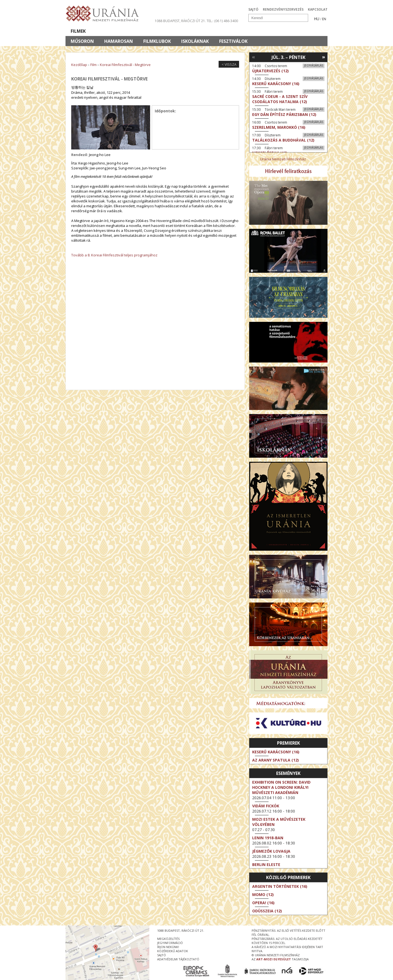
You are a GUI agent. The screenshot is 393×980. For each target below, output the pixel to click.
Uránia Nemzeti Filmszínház (283, 159)
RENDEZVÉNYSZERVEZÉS (283, 9)
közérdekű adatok (172, 951)
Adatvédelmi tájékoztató (178, 959)
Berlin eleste (266, 864)
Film (93, 64)
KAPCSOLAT (317, 9)
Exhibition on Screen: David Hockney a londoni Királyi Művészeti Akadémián (281, 787)
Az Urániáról (161, 31)
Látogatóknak (206, 31)
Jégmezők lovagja (271, 851)
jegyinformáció (170, 943)
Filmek (78, 31)
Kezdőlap (79, 64)
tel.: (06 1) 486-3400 (222, 21)
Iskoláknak (195, 41)
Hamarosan (118, 41)
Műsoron (82, 41)
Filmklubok (157, 41)
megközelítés (168, 939)
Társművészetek (115, 31)
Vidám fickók (265, 805)
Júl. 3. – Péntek (288, 57)
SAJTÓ (253, 9)
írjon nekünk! (168, 947)
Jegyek (290, 31)
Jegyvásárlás (313, 65)
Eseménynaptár (254, 31)
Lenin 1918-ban (267, 837)
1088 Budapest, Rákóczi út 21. (180, 21)
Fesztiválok (233, 41)
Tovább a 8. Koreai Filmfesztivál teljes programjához (114, 255)
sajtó (161, 955)
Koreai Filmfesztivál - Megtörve (125, 64)
